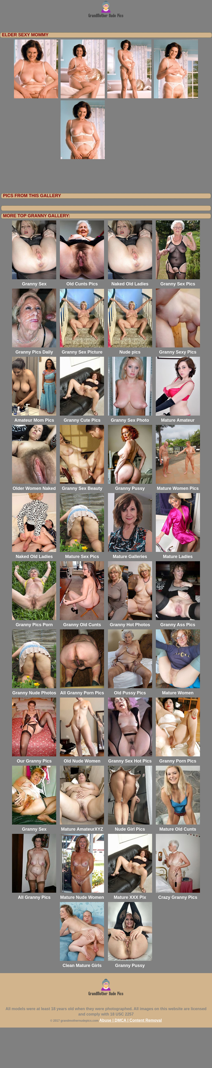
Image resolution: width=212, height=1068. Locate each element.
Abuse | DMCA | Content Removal (130, 1061)
